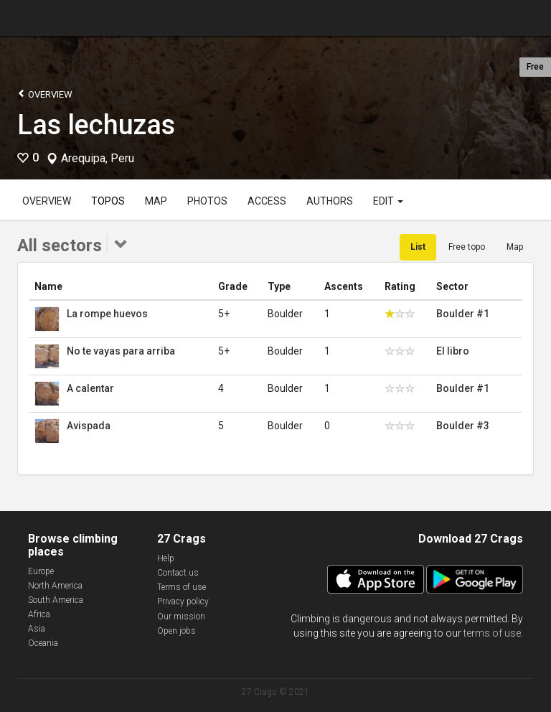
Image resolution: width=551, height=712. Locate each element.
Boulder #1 (462, 313)
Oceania (43, 643)
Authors (329, 201)
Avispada (88, 425)
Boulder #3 (462, 425)
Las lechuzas (96, 125)
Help (165, 558)
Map (156, 201)
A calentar (90, 388)
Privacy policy (183, 601)
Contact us (178, 573)
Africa (39, 614)
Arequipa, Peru (97, 158)
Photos (207, 201)
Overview (44, 94)
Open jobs (176, 631)
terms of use (492, 633)
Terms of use (181, 587)
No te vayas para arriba (121, 351)
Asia (36, 629)
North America (55, 586)
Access (267, 201)
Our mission (181, 617)
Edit (388, 201)
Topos (108, 201)
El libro (452, 351)
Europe (41, 571)
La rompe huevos (107, 313)
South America (55, 600)
